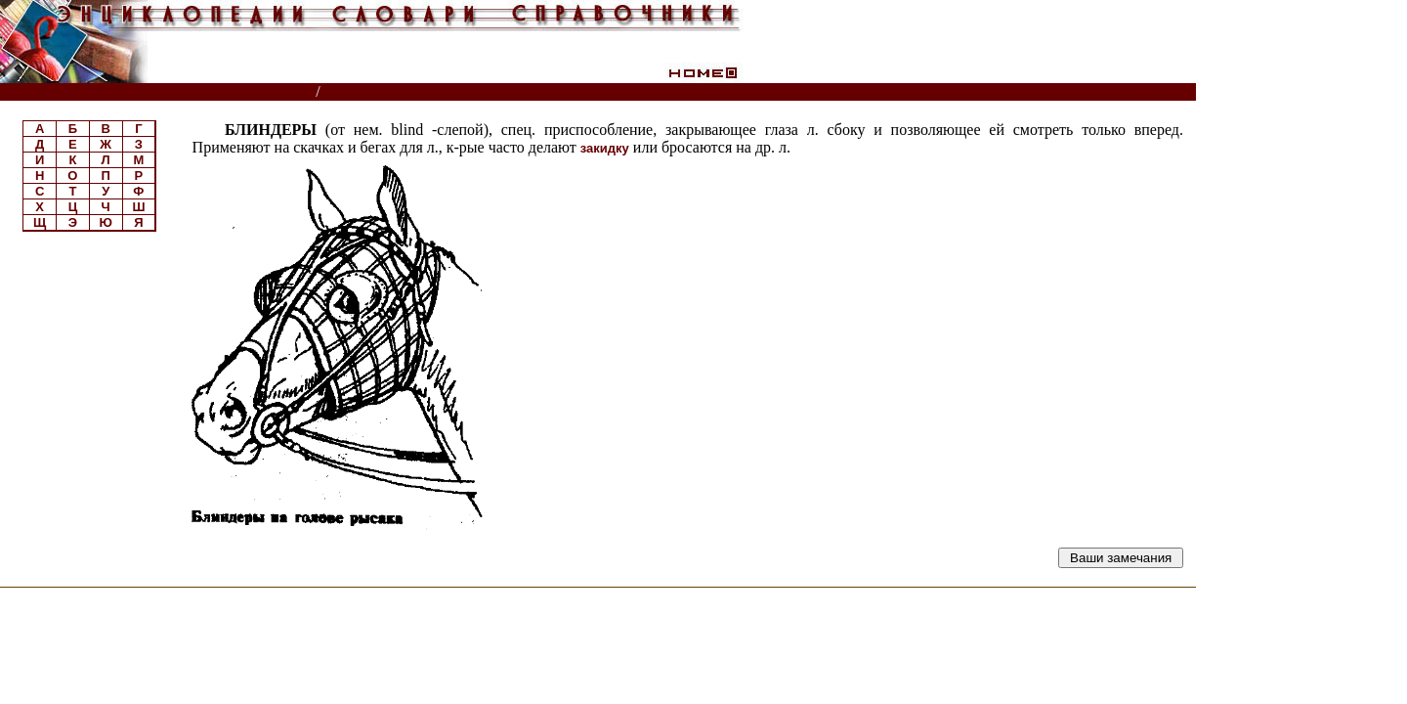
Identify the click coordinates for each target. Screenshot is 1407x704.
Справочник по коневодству (431, 92)
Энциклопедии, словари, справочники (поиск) (159, 92)
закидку (604, 148)
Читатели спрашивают (1121, 92)
